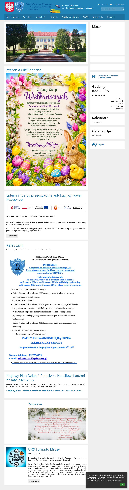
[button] (111, 4)
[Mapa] (107, 41)
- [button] (103, 4)
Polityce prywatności (115, 480)
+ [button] (99, 4)
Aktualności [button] (41, 17)
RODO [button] (85, 17)
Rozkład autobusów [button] (70, 17)
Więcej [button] (111, 17)
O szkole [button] (54, 17)
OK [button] (123, 484)
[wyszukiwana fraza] (113, 9)
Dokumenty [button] (97, 17)
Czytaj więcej (12, 236)
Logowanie (120, 5)
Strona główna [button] (12, 17)
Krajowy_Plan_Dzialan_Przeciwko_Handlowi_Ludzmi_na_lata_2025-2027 (43, 390)
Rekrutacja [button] (27, 17)
